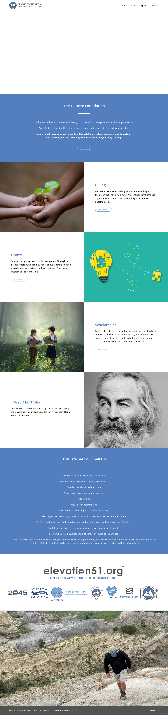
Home (124, 5)
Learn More (83, 149)
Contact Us (154, 710)
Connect (153, 5)
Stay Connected (83, 58)
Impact (143, 5)
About (133, 5)
